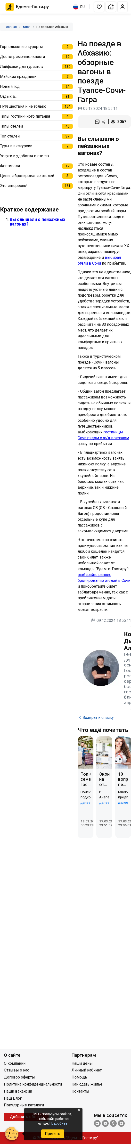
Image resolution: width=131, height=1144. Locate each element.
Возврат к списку (96, 717)
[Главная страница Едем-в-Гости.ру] (27, 7)
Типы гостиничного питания (25, 116)
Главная (11, 27)
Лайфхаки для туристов (21, 66)
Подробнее (58, 1123)
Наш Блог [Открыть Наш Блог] (13, 1098)
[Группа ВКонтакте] (97, 1124)
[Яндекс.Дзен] (121, 1124)
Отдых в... (8, 96)
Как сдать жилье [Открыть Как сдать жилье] (87, 1084)
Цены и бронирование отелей (27, 175)
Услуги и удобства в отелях (24, 156)
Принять (52, 1133)
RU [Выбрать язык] (79, 6)
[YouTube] (105, 1124)
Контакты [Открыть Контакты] (80, 1091)
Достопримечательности (22, 56)
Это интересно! (13, 185)
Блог (26, 27)
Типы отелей (11, 126)
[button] (99, 7)
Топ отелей (10, 136)
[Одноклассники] (113, 1124)
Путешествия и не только (23, 106)
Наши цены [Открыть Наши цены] (82, 1063)
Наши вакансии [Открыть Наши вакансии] (18, 1091)
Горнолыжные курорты (21, 46)
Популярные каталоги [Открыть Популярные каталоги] (24, 1105)
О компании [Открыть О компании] (14, 1063)
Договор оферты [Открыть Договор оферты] (19, 1077)
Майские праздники (18, 76)
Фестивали (10, 165)
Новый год (10, 86)
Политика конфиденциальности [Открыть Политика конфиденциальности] (33, 1084)
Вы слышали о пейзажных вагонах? (37, 222)
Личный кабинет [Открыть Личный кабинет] (87, 1070)
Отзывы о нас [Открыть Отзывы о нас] (16, 1070)
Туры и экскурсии (16, 146)
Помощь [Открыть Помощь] (79, 1077)
